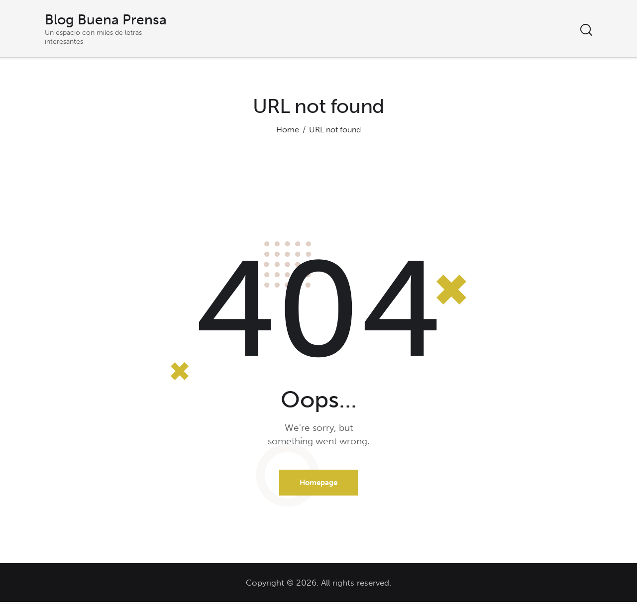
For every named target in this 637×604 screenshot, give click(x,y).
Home (287, 129)
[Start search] (586, 30)
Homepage (318, 483)
